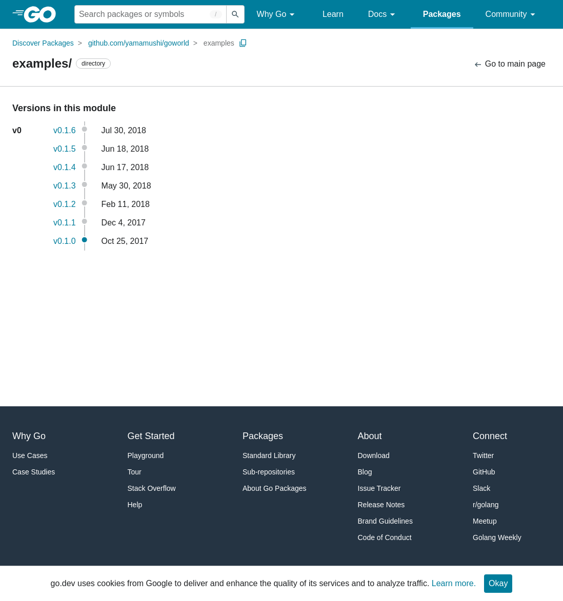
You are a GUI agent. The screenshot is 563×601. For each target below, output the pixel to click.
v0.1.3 (64, 185)
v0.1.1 (64, 222)
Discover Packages (43, 43)
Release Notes (381, 505)
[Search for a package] (150, 14)
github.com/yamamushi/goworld (138, 43)
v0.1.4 (64, 167)
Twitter (483, 455)
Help (135, 505)
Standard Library (269, 455)
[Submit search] (235, 14)
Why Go (277, 14)
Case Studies (33, 472)
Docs (383, 14)
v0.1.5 (64, 148)
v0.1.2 (64, 204)
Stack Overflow (152, 488)
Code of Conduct (385, 537)
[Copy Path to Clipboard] (243, 43)
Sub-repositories (269, 472)
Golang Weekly (497, 537)
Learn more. (454, 583)
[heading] (43, 14)
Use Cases (29, 455)
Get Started (151, 436)
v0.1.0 (64, 241)
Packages (442, 14)
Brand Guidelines (385, 521)
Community (512, 14)
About (370, 436)
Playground (146, 455)
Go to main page (509, 64)
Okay (498, 583)
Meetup (485, 521)
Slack (481, 488)
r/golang (486, 505)
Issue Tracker (379, 488)
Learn (333, 14)
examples (219, 43)
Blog (365, 472)
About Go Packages (275, 488)
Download (374, 455)
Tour (135, 472)
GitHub (484, 472)
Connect (490, 436)
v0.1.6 (64, 130)
